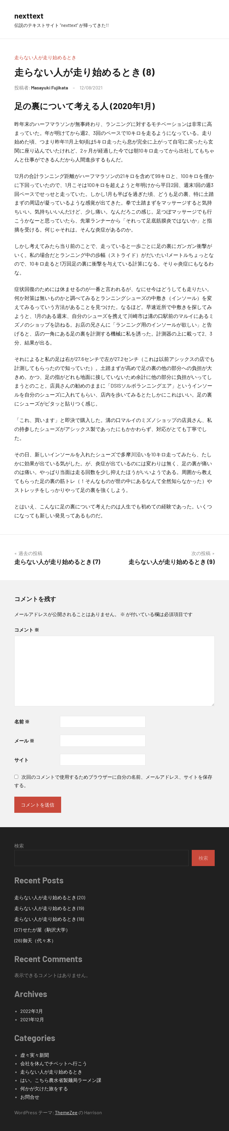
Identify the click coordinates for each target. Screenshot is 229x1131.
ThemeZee (66, 1112)
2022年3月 (31, 1011)
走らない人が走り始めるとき (45, 57)
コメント (26, 629)
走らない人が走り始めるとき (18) (49, 919)
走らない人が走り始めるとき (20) (49, 897)
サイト (21, 760)
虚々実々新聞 (34, 1055)
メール (24, 740)
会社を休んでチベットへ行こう (53, 1063)
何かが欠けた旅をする (44, 1088)
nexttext (30, 15)
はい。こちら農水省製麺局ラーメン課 (60, 1080)
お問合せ (29, 1097)
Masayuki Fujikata (49, 87)
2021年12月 (32, 1019)
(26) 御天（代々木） (35, 940)
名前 (22, 721)
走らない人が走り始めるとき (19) (49, 908)
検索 (19, 845)
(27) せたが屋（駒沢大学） (42, 929)
